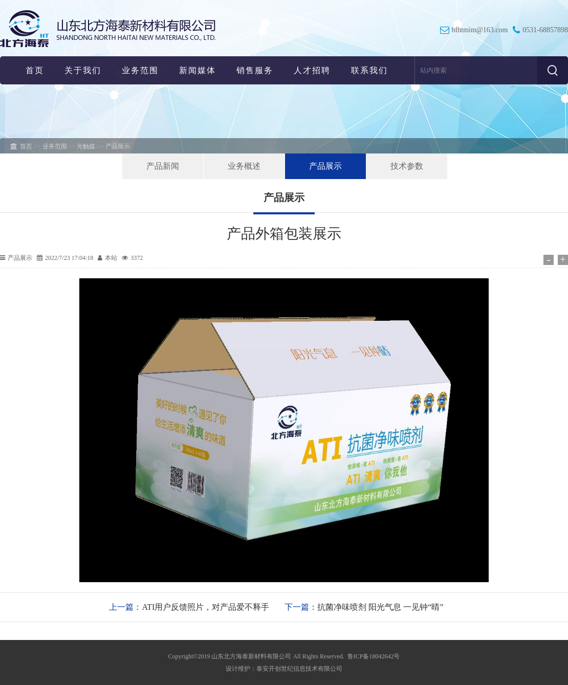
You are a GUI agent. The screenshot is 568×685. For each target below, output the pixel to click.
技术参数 (406, 166)
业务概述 (244, 166)
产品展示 (325, 166)
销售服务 (254, 70)
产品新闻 (162, 166)
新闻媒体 (197, 70)
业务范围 (140, 70)
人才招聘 (312, 70)
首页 (35, 70)
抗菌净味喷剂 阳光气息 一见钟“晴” (380, 607)
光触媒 (86, 146)
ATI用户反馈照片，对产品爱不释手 (205, 607)
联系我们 (369, 70)
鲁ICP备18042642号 (373, 656)
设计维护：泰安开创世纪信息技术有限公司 (284, 668)
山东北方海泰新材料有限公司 (251, 656)
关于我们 (82, 70)
